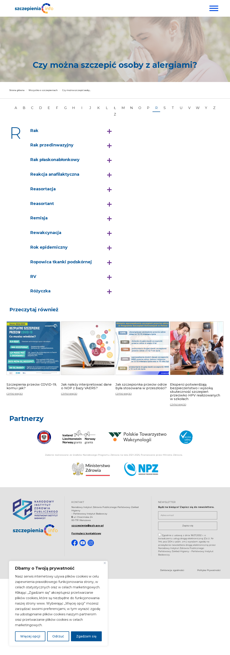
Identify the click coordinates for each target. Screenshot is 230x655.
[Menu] (213, 8)
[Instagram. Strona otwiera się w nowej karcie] (91, 543)
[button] (72, 132)
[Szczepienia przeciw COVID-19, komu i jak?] (33, 361)
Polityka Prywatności (209, 570)
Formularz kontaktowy (86, 533)
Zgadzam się (86, 636)
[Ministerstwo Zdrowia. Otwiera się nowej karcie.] (91, 469)
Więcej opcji (30, 636)
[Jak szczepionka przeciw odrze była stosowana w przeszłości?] (142, 361)
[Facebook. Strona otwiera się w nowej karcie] (74, 543)
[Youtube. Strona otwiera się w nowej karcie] (83, 543)
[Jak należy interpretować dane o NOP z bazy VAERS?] (88, 361)
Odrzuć (58, 636)
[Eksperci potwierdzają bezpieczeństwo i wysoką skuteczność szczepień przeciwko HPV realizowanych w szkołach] (197, 367)
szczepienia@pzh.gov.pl (87, 526)
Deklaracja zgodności (172, 570)
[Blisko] (105, 563)
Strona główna (16, 91)
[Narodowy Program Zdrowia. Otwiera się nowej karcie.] (141, 469)
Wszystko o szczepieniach (43, 91)
